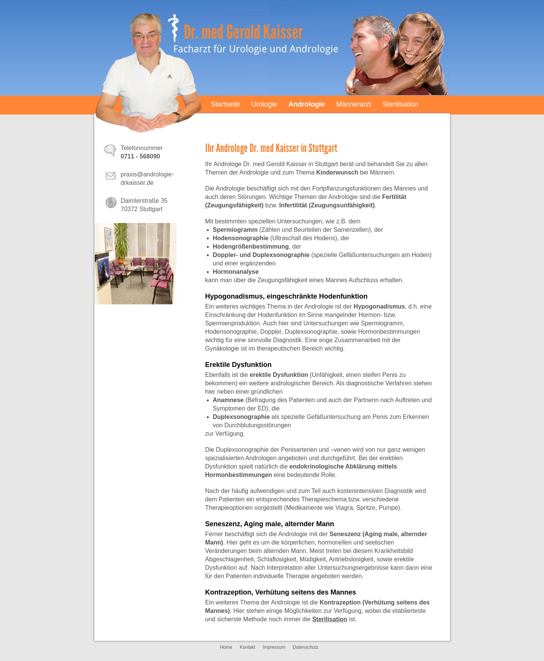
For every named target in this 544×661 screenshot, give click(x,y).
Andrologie (307, 104)
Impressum (274, 647)
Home (226, 647)
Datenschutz (305, 647)
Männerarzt (353, 104)
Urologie (264, 104)
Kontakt (247, 647)
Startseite (225, 104)
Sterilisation (400, 104)
